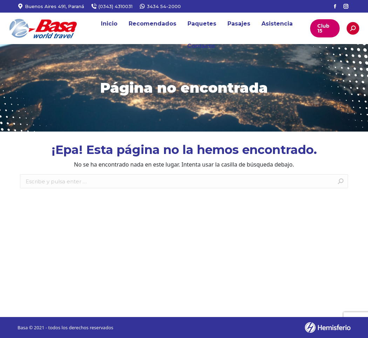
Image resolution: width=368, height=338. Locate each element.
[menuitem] (109, 24)
